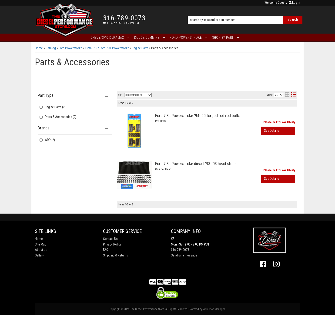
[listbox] (138, 95)
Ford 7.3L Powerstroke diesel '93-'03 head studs (196, 163)
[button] (245, 13)
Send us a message (184, 255)
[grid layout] (287, 95)
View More (278, 131)
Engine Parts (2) (55, 107)
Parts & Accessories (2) (60, 117)
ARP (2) (50, 140)
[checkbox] (41, 140)
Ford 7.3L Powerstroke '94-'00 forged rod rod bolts (197, 115)
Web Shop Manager (214, 309)
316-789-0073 (180, 250)
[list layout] (293, 95)
